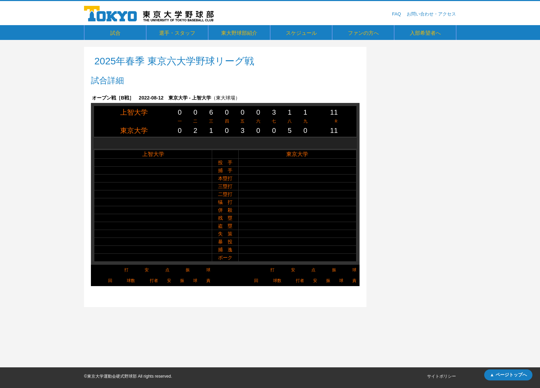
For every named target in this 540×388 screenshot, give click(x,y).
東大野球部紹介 (239, 33)
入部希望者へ (425, 33)
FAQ (396, 14)
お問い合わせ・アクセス (431, 14)
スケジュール (301, 33)
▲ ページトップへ (508, 374)
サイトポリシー (441, 376)
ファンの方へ (363, 33)
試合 (115, 33)
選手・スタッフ (177, 33)
